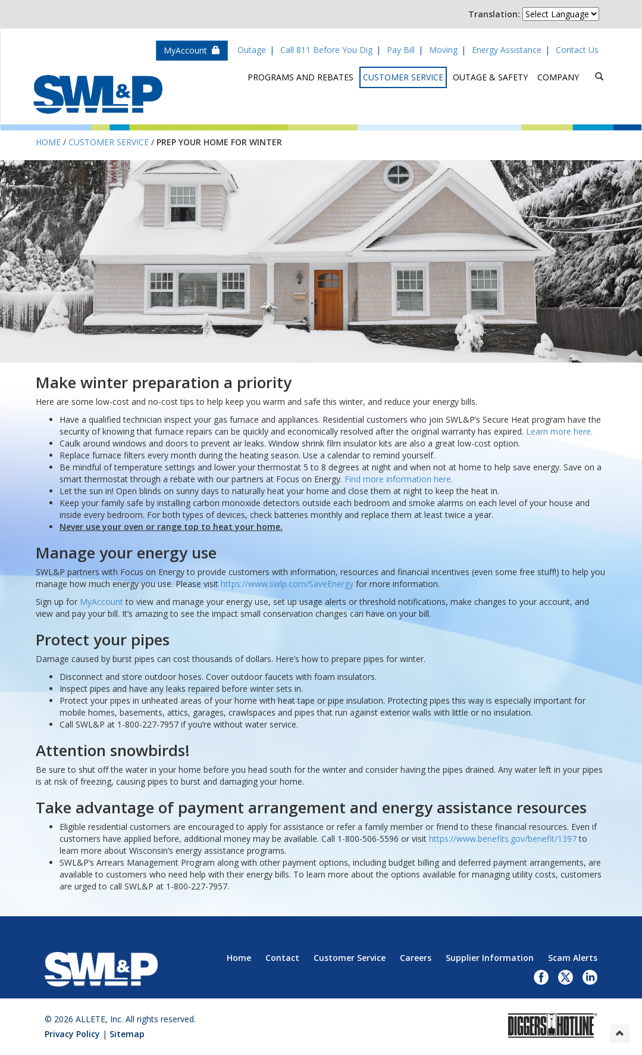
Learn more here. (559, 431)
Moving (443, 49)
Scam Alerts (572, 957)
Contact (282, 957)
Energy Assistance (506, 49)
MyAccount (192, 50)
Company (558, 77)
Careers (415, 957)
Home (48, 142)
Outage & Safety (490, 77)
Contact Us (577, 49)
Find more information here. (399, 479)
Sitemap (127, 1034)
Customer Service (403, 77)
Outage (251, 49)
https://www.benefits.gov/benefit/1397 (503, 838)
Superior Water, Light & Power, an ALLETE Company (97, 94)
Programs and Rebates (300, 77)
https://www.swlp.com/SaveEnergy (287, 583)
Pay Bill (401, 49)
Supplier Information (490, 957)
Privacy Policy (72, 1034)
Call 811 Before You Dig (326, 49)
